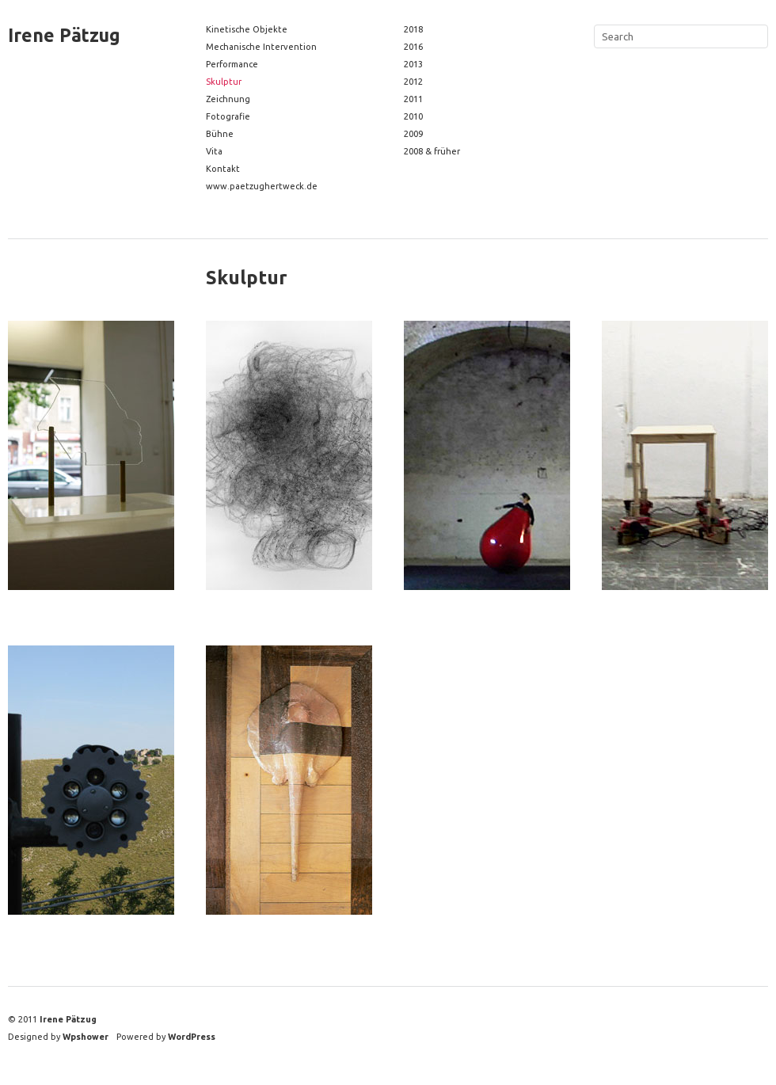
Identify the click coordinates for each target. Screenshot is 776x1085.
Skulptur (224, 81)
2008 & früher (432, 151)
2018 (413, 29)
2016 (413, 46)
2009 (413, 134)
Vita (214, 151)
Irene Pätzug (64, 35)
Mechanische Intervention (261, 46)
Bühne (220, 134)
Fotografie (228, 116)
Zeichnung (228, 99)
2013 (413, 64)
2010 (413, 116)
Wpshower (85, 1036)
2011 (413, 99)
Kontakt (223, 168)
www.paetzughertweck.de (262, 186)
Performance (232, 64)
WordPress (191, 1036)
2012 (413, 81)
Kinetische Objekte (246, 29)
